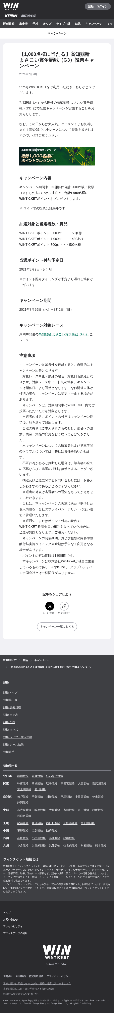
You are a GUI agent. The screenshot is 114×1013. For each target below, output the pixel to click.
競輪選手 (8, 752)
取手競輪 (51, 783)
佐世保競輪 (70, 845)
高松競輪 (22, 838)
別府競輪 (86, 845)
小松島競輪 (39, 838)
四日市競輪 (24, 815)
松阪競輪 (98, 810)
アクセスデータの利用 (15, 933)
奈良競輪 (37, 823)
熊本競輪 (100, 845)
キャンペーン (94, 23)
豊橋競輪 (69, 810)
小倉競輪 (22, 845)
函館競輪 (22, 776)
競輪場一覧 (10, 700)
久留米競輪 (39, 845)
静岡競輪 (22, 802)
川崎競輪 (51, 796)
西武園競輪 (99, 783)
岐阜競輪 (40, 810)
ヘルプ (6, 912)
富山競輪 (83, 810)
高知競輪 (54, 838)
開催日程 (8, 23)
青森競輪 (37, 776)
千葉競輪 (37, 796)
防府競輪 (51, 830)
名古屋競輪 (24, 810)
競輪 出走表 (10, 714)
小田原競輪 (82, 796)
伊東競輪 (98, 796)
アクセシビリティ (12, 926)
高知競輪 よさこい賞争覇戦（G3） (64, 334)
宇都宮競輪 (68, 783)
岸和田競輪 (88, 823)
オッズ (47, 23)
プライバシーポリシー (59, 976)
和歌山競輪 (70, 823)
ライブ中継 (63, 23)
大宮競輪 (83, 783)
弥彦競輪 (22, 783)
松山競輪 (69, 838)
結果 (78, 23)
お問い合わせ (10, 919)
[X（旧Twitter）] (49, 608)
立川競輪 (40, 789)
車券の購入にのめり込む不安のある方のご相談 (28, 988)
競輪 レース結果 (13, 744)
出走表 (23, 23)
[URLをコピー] (64, 608)
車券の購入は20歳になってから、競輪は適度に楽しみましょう (37, 983)
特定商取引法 (36, 976)
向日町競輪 (53, 823)
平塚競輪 (66, 796)
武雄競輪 (54, 845)
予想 (35, 23)
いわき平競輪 (54, 776)
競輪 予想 (9, 722)
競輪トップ (10, 692)
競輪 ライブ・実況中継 (17, 737)
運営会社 (8, 976)
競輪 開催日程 (12, 707)
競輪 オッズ (10, 729)
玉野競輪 (22, 830)
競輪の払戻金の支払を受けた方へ (21, 994)
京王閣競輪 (24, 789)
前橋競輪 (37, 783)
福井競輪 (22, 823)
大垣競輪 (54, 810)
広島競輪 (37, 830)
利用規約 (21, 976)
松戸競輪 (22, 796)
